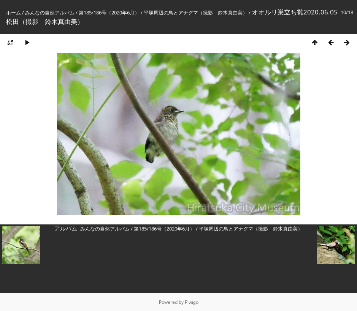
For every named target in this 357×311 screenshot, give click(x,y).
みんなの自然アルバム (50, 12)
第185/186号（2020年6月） (109, 12)
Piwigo (191, 302)
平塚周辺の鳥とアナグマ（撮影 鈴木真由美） (196, 12)
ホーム (13, 12)
